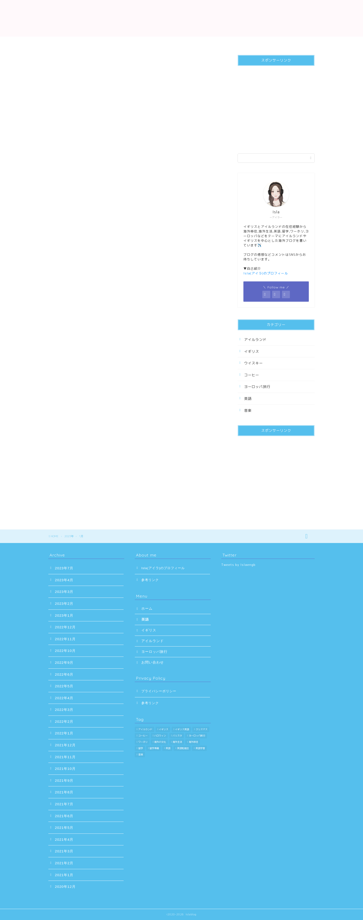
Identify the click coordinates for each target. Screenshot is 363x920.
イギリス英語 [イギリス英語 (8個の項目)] (182, 729)
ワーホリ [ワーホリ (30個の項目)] (143, 742)
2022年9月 (64, 662)
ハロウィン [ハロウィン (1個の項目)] (160, 735)
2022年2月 (64, 721)
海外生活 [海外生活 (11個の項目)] (177, 742)
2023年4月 (64, 580)
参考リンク (150, 580)
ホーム (70, 43)
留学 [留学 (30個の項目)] (140, 748)
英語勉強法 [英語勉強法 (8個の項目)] (183, 748)
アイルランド (203, 43)
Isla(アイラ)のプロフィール (163, 568)
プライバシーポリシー (158, 691)
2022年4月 (64, 698)
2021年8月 (64, 792)
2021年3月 (64, 851)
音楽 (248, 410)
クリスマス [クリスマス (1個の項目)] (201, 729)
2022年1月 (64, 733)
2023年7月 (64, 568)
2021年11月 (65, 757)
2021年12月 (65, 745)
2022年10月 (65, 651)
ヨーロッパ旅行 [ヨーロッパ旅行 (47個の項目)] (197, 735)
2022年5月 (64, 686)
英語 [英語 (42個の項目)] (168, 748)
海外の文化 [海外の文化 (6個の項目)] (160, 742)
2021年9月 (64, 780)
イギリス (159, 43)
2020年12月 (65, 887)
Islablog (181, 16)
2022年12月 (65, 627)
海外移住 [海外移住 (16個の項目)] (193, 742)
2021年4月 (64, 839)
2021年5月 (64, 828)
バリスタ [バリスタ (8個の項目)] (177, 735)
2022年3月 (64, 710)
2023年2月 (64, 603)
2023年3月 (64, 592)
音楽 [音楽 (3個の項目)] (140, 754)
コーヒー (251, 375)
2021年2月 (64, 863)
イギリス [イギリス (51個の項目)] (163, 729)
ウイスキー (253, 363)
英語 (114, 43)
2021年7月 (64, 804)
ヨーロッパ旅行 (248, 43)
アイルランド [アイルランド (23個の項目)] (145, 729)
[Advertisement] (276, 108)
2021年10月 (65, 769)
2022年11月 (65, 639)
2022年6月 (64, 674)
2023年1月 (64, 615)
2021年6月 (64, 816)
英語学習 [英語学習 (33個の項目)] (200, 748)
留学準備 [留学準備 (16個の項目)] (154, 748)
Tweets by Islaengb (238, 564)
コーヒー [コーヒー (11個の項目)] (143, 735)
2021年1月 (64, 875)
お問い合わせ (292, 43)
